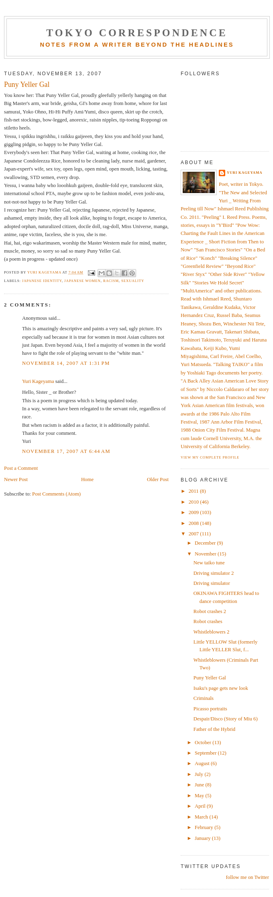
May (200, 795)
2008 (194, 523)
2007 (194, 534)
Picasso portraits (210, 709)
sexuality (132, 281)
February (204, 827)
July (199, 774)
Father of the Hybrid (214, 729)
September (206, 753)
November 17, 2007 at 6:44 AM (66, 451)
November (206, 554)
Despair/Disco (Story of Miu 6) (226, 719)
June (200, 785)
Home (87, 479)
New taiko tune (209, 563)
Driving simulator (212, 583)
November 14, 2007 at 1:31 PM (66, 363)
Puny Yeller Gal (210, 678)
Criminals (204, 698)
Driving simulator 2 (214, 573)
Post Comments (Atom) (56, 494)
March (202, 817)
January (203, 838)
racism (111, 281)
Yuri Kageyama (38, 381)
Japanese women (82, 281)
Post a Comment (21, 468)
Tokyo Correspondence (137, 33)
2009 (194, 512)
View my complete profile (210, 457)
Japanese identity (42, 281)
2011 (194, 491)
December (206, 543)
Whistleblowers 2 (211, 632)
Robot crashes (208, 621)
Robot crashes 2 (210, 611)
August (203, 763)
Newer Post (16, 479)
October (203, 742)
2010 (194, 502)
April (201, 806)
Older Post (158, 479)
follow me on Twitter (247, 877)
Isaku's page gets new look (221, 688)
